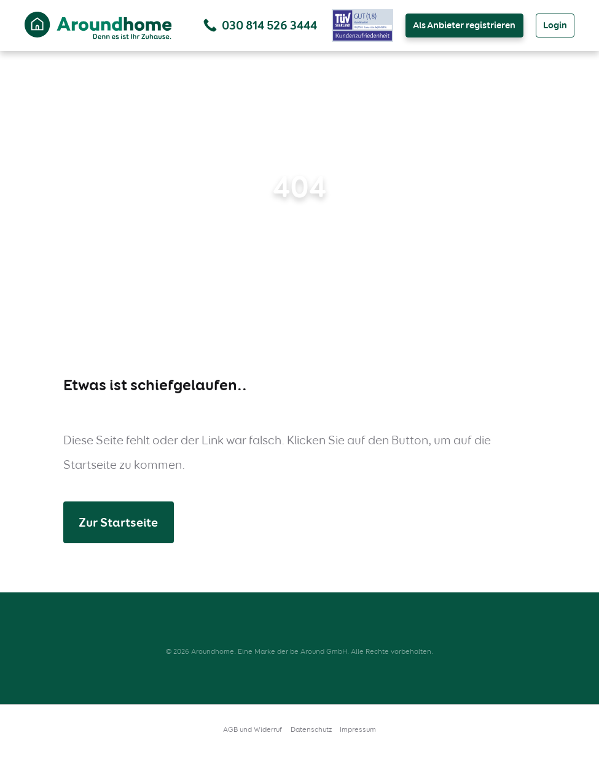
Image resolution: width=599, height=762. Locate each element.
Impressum (358, 729)
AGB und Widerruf (252, 729)
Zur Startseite (118, 522)
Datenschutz (311, 729)
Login (555, 25)
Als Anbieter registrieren (464, 25)
